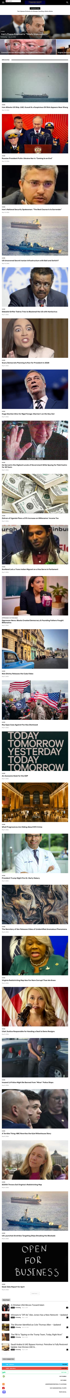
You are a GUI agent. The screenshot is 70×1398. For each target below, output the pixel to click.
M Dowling (18, 1307)
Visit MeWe (63, 1380)
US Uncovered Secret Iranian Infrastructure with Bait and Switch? (30, 261)
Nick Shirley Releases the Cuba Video (17, 674)
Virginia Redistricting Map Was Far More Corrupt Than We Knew (29, 980)
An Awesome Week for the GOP (15, 776)
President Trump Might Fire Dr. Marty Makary (21, 878)
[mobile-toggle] (3, 2)
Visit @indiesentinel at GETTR (58, 1388)
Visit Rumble (62, 1376)
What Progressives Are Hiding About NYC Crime (22, 827)
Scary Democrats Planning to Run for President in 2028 (25, 363)
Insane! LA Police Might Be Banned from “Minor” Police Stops (27, 1082)
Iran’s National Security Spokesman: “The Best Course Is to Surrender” (32, 209)
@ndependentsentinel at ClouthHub (55, 1384)
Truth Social (62, 1392)
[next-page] (6, 1353)
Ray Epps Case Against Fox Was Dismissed (20, 725)
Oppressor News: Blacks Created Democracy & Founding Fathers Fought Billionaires (33, 621)
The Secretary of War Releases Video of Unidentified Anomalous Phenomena (34, 929)
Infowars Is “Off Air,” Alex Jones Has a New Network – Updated (39, 1315)
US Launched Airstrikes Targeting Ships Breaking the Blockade (28, 1236)
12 (67, 1307)
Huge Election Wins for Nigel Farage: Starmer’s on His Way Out (28, 414)
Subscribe (64, 1368)
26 (67, 1337)
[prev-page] (3, 1353)
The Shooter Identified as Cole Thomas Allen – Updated (36, 1325)
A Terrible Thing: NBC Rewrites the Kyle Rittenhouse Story (26, 1133)
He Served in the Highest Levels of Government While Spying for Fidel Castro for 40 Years (34, 466)
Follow (64, 1364)
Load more (35, 1293)
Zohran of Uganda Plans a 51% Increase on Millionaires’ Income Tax (30, 518)
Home (3, 31)
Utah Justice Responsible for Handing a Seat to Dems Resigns (28, 1031)
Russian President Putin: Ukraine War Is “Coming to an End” (27, 158)
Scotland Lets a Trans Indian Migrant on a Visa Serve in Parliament (30, 569)
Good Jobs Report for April (13, 1287)
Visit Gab (63, 1372)
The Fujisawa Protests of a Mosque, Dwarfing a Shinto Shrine (37, 11)
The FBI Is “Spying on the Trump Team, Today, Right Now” (36, 1334)
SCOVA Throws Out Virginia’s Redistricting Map (22, 1185)
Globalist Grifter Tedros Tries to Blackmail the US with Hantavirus (29, 312)
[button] (67, 2)
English (9, 1)
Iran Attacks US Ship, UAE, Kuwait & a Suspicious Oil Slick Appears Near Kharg (35, 107)
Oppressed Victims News (10, 618)
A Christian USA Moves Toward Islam (27, 1305)
